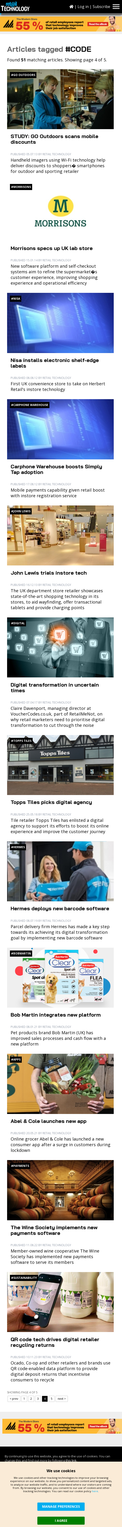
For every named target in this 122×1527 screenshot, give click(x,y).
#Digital (18, 623)
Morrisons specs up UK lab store (52, 248)
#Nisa (15, 299)
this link (71, 1460)
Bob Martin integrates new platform (56, 1014)
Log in (83, 6)
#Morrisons (21, 187)
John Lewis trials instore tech (49, 572)
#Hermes (18, 847)
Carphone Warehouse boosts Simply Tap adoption (56, 469)
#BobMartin (21, 953)
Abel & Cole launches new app (49, 1121)
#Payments (20, 1166)
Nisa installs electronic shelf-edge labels (55, 363)
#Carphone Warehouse (29, 405)
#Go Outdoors (23, 75)
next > (62, 1399)
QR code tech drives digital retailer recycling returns (55, 1342)
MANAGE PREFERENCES (61, 1506)
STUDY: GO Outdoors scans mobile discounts (54, 139)
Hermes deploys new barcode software (60, 908)
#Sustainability (24, 1278)
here (95, 1491)
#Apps (16, 1060)
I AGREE (61, 1520)
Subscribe (101, 6)
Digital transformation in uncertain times (55, 687)
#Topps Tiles (21, 741)
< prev (14, 1399)
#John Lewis (20, 511)
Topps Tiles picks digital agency (51, 802)
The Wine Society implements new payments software (54, 1230)
